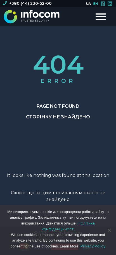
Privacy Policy (93, 246)
